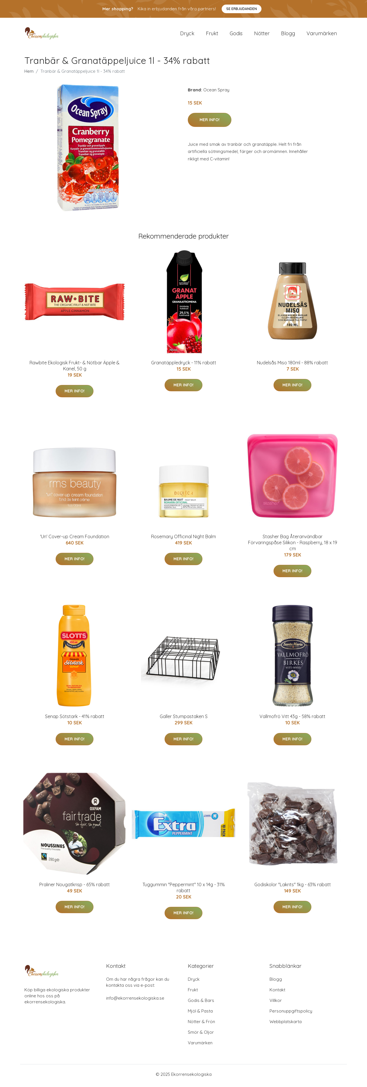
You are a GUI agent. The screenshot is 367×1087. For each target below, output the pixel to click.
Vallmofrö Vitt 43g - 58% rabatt (292, 719)
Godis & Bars (201, 1003)
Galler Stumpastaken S (184, 719)
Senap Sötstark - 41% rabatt (74, 719)
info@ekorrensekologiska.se (135, 1001)
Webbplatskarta (286, 1024)
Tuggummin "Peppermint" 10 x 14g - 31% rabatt (183, 890)
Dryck (187, 35)
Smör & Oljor (201, 1035)
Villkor (276, 1003)
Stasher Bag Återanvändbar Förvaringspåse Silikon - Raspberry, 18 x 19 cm (292, 545)
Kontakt (277, 992)
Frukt (212, 35)
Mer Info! (210, 122)
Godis (236, 35)
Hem (29, 74)
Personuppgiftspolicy (291, 1014)
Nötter (262, 35)
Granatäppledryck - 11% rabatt (183, 365)
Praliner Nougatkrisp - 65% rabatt (74, 887)
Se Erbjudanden (241, 9)
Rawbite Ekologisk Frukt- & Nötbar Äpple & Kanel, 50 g (75, 368)
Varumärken (322, 35)
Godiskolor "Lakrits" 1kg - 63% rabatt (292, 887)
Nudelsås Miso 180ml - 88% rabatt (292, 365)
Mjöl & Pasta (200, 1014)
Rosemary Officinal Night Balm (183, 539)
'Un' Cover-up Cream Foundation (74, 539)
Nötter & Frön (201, 1024)
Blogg (288, 35)
